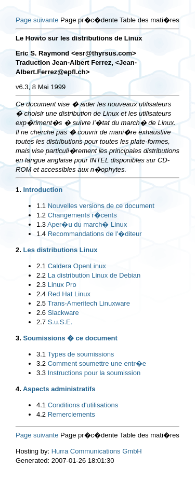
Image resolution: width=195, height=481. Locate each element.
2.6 (41, 313)
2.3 (41, 284)
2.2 (41, 275)
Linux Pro (62, 284)
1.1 (41, 206)
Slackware (63, 313)
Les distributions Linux (60, 250)
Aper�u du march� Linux (87, 224)
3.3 (41, 373)
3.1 (41, 354)
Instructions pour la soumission (94, 373)
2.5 (41, 303)
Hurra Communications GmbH (96, 451)
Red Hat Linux (69, 294)
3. (18, 338)
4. (18, 389)
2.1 (41, 266)
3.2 (41, 363)
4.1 (41, 405)
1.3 (41, 224)
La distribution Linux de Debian (94, 275)
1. (18, 190)
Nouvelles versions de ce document (101, 206)
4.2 (41, 414)
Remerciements (71, 414)
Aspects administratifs (59, 389)
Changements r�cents (82, 215)
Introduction (42, 190)
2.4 (41, 294)
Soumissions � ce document (70, 338)
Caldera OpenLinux (77, 266)
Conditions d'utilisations (83, 405)
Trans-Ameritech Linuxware (88, 303)
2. (18, 250)
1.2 (41, 215)
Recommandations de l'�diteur (95, 234)
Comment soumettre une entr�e (97, 363)
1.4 (41, 234)
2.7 (41, 322)
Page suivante (37, 20)
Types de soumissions (80, 354)
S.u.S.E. (60, 322)
